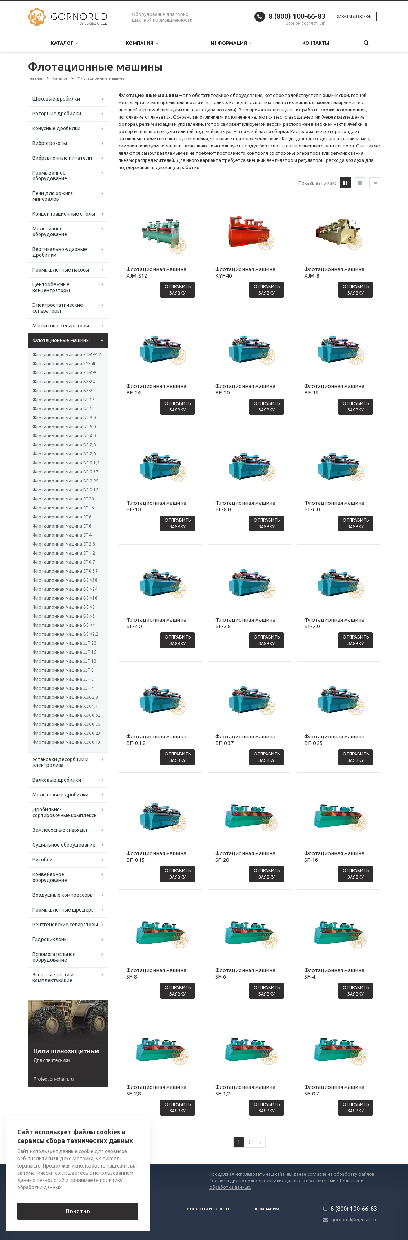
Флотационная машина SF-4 (62, 535)
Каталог (64, 43)
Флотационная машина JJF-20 (64, 643)
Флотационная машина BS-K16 (64, 598)
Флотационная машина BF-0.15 (65, 489)
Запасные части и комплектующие (53, 977)
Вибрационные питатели (62, 158)
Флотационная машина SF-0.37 (65, 571)
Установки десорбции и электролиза (60, 762)
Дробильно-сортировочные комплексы (65, 812)
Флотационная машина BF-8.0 (64, 417)
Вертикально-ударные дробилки (59, 252)
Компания (142, 43)
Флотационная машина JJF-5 (63, 679)
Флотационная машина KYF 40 (64, 363)
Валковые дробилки (56, 780)
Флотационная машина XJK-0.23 (66, 733)
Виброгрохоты (49, 143)
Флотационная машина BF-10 (63, 408)
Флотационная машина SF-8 (62, 517)
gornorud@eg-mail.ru (354, 1219)
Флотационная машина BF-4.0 (64, 435)
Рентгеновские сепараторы (65, 924)
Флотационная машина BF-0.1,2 (65, 462)
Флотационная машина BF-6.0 (64, 426)
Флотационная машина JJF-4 (63, 688)
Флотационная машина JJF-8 (63, 670)
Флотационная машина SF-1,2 (63, 553)
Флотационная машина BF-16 (63, 399)
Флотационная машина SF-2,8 (63, 544)
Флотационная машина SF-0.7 (63, 562)
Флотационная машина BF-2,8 (64, 444)
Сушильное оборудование (64, 845)
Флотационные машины (61, 340)
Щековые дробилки (56, 99)
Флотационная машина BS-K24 (64, 589)
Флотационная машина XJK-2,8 (65, 697)
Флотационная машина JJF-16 (64, 652)
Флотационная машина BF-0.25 (65, 480)
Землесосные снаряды (59, 830)
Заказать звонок (354, 16)
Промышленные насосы (60, 270)
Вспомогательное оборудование (54, 957)
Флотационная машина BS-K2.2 (65, 634)
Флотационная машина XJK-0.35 (66, 724)
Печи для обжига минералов (52, 196)
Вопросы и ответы (209, 1209)
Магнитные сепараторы (60, 325)
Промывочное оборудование (49, 175)
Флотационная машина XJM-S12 (66, 354)
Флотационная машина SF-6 (62, 526)
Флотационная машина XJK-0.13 (66, 742)
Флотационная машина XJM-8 (64, 372)
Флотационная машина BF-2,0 (64, 453)
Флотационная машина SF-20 (63, 499)
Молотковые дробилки (60, 795)
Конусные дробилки (56, 128)
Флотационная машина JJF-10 (64, 661)
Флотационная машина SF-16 (63, 508)
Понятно (78, 1211)
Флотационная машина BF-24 (63, 381)
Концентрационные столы (63, 214)
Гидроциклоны (50, 939)
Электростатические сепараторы (57, 308)
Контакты (315, 42)
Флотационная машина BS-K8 (63, 607)
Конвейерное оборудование (49, 877)
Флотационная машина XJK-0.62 (66, 715)
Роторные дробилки (56, 113)
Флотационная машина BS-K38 (64, 580)
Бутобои (42, 859)
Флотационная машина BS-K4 (63, 625)
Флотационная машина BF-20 (63, 390)
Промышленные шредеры (63, 910)
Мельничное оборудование (49, 231)
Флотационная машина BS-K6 (63, 616)
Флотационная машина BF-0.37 (65, 471)
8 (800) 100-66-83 (297, 16)
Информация (231, 43)
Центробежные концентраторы (51, 287)
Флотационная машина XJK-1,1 (65, 706)
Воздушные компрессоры (63, 895)
